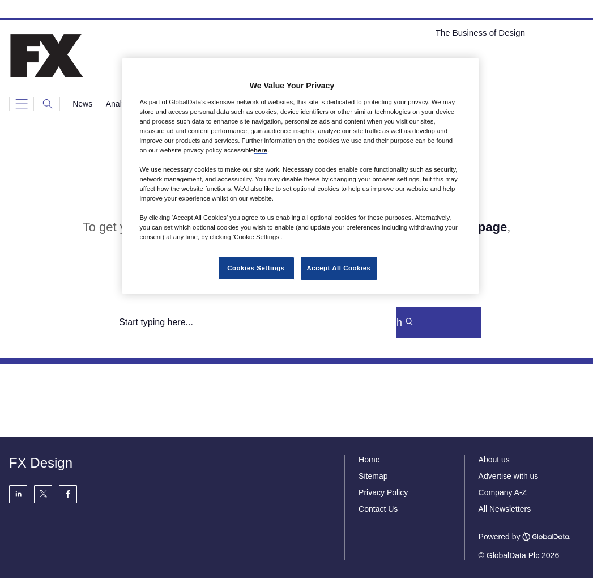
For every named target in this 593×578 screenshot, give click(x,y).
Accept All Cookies (339, 268)
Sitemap (373, 476)
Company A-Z (503, 492)
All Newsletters (505, 508)
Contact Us (378, 508)
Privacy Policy (383, 492)
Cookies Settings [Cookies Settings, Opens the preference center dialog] (255, 268)
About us (494, 459)
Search (433, 322)
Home (369, 459)
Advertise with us (509, 476)
